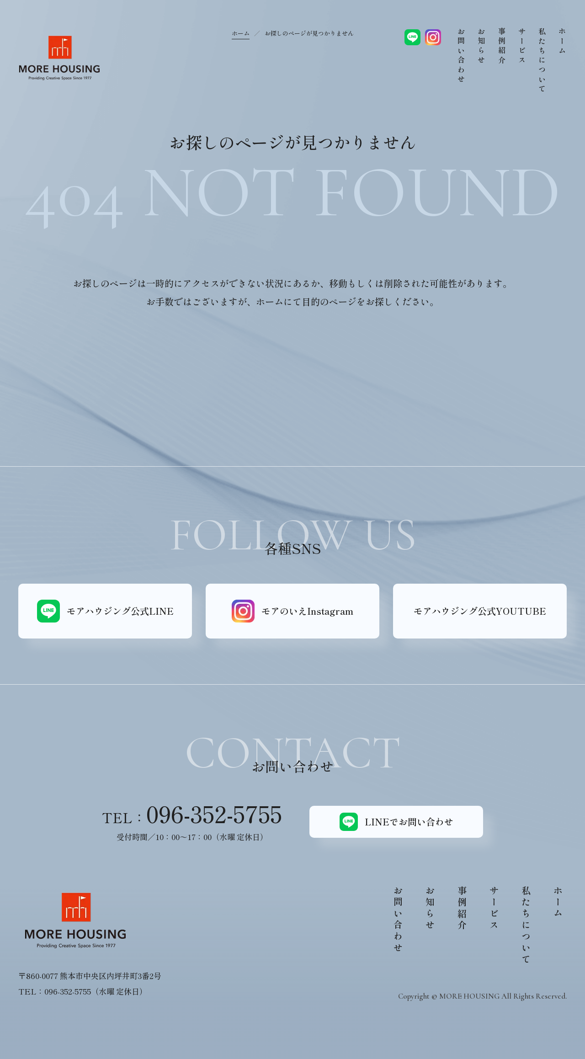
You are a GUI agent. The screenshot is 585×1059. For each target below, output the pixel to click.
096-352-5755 (214, 813)
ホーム (241, 33)
